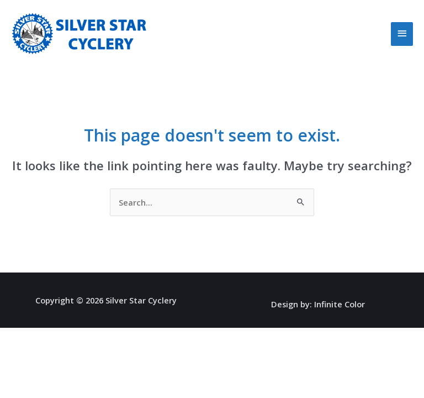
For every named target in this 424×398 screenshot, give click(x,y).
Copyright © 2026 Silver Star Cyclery (106, 300)
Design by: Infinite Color (318, 304)
